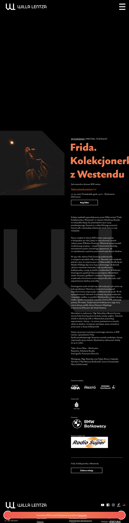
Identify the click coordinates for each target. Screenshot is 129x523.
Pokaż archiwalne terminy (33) (83, 189)
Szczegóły (83, 515)
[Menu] (122, 6)
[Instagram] (113, 506)
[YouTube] (102, 506)
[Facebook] (108, 506)
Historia (40, 521)
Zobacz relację (86, 470)
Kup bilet (84, 202)
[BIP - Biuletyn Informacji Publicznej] (124, 506)
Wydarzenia (77, 138)
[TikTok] (118, 506)
